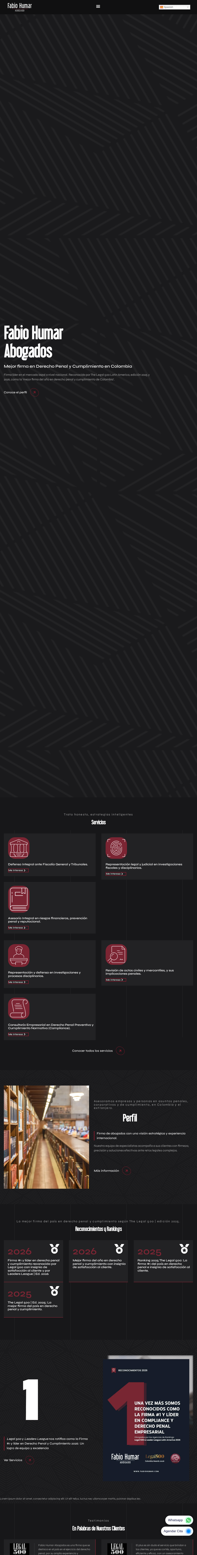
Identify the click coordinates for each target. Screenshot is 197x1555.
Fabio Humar (17, 1250)
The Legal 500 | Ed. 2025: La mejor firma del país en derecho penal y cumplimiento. (32, 741)
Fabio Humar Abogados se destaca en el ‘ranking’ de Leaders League (142, 1232)
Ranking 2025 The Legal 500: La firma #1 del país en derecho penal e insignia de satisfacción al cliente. (164, 701)
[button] (98, 1487)
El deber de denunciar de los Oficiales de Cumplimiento (41, 1232)
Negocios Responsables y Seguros (33, 1222)
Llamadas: (119, 1403)
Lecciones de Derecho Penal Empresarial (42, 1336)
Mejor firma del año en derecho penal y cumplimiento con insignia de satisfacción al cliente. (99, 699)
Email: (115, 1432)
